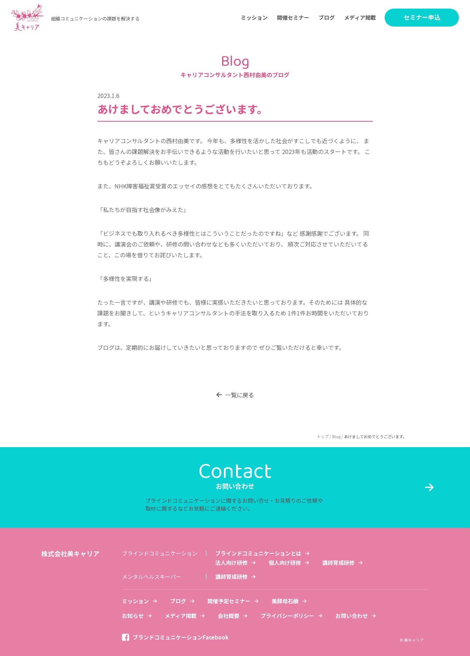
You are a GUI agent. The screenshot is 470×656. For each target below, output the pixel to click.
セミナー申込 (422, 17)
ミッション (254, 17)
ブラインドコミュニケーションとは (258, 553)
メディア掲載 (360, 17)
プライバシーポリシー (287, 615)
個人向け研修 (285, 562)
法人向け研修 (231, 562)
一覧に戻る (239, 394)
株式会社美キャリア (70, 553)
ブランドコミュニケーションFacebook (181, 637)
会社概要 (228, 615)
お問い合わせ (351, 615)
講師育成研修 (338, 562)
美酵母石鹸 (285, 601)
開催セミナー (293, 17)
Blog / (337, 436)
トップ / (324, 436)
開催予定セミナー (228, 601)
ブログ (327, 17)
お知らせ (133, 615)
